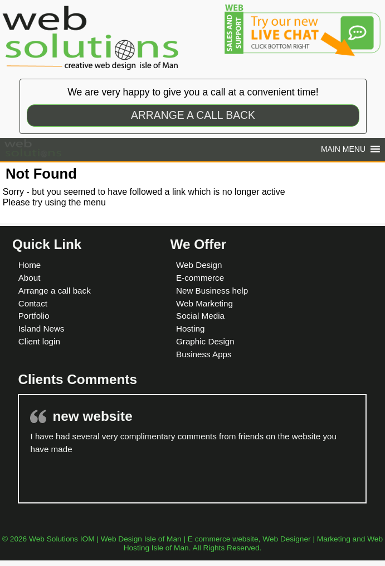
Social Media (200, 315)
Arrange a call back (54, 290)
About (29, 277)
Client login (39, 341)
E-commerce (200, 277)
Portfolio (34, 315)
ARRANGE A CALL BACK (193, 115)
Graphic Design (205, 341)
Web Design (199, 265)
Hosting (190, 328)
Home (29, 265)
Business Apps (204, 354)
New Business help (212, 290)
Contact (32, 303)
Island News (41, 328)
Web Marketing (204, 303)
